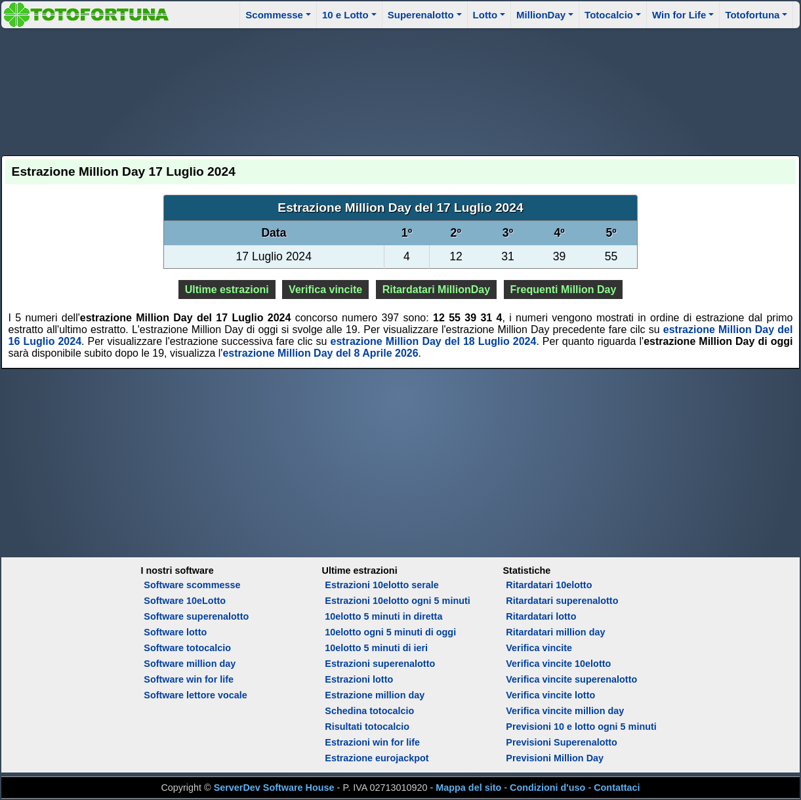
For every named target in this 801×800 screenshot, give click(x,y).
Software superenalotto (196, 616)
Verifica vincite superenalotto (571, 679)
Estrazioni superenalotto (380, 663)
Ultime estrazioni (227, 289)
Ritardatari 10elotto (549, 585)
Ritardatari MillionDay (436, 289)
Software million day (190, 663)
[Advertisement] (400, 90)
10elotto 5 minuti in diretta (383, 616)
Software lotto (175, 632)
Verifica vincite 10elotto (558, 663)
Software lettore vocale (195, 695)
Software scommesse (192, 585)
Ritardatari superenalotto (562, 600)
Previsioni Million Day (555, 758)
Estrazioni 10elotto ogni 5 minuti (397, 600)
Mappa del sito (468, 787)
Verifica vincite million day (565, 711)
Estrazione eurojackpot (376, 758)
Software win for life (189, 679)
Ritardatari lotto (541, 616)
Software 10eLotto (185, 600)
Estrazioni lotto (359, 679)
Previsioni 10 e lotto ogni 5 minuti (581, 726)
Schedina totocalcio (369, 711)
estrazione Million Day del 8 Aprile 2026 (320, 353)
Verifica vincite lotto (550, 695)
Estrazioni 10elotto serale (382, 585)
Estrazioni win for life (372, 742)
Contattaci (617, 787)
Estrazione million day (374, 695)
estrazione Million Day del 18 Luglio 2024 (434, 341)
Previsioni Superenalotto (561, 742)
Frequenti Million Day (563, 289)
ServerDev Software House (274, 787)
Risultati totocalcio (367, 726)
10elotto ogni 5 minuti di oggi (390, 632)
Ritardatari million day (555, 632)
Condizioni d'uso (547, 787)
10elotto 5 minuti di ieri (376, 648)
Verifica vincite (325, 289)
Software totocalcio (187, 648)
